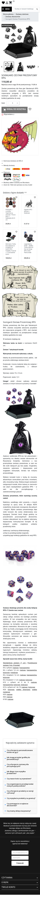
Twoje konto (8, 887)
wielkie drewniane (23, 690)
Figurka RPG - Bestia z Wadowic (28, 211)
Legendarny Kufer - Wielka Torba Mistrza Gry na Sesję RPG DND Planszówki (28, 248)
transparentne (25, 668)
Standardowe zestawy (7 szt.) (14, 663)
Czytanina (7, 877)
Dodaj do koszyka (14, 109)
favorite (3, 3)
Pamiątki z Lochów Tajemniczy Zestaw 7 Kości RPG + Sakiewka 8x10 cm (11, 215)
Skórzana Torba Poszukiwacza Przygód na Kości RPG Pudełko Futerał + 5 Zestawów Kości (11, 249)
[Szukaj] (26, 9)
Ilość (3, 103)
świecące (24, 685)
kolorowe (6, 673)
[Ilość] (13, 103)
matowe (16, 668)
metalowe (14, 673)
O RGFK (5, 882)
